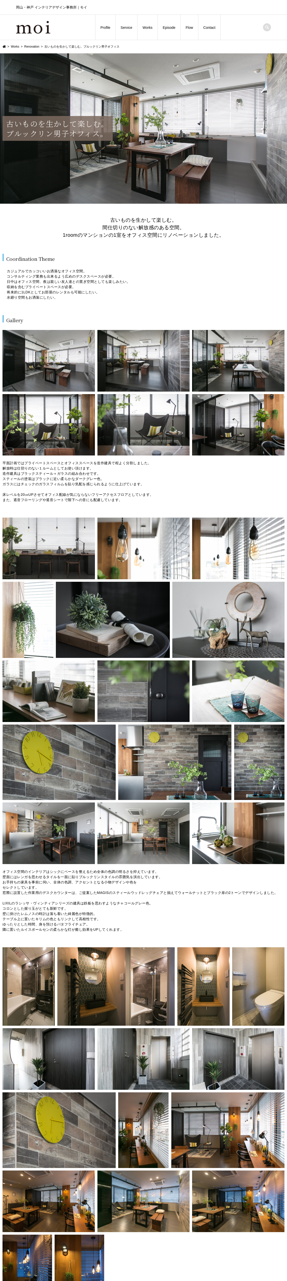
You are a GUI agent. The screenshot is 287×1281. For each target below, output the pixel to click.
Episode (169, 28)
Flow (189, 28)
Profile (105, 28)
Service (126, 28)
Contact (209, 28)
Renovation (31, 46)
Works (147, 28)
